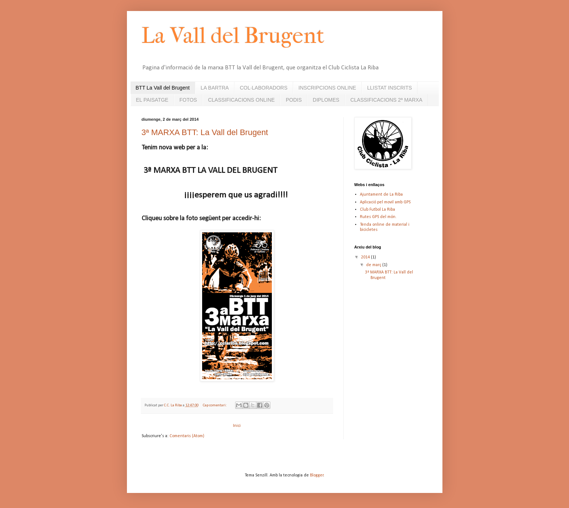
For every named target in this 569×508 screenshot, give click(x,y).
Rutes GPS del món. (378, 217)
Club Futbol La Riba (377, 209)
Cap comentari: (215, 405)
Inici (237, 426)
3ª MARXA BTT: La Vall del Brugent (205, 132)
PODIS (294, 100)
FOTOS (188, 100)
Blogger (317, 475)
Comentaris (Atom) (186, 436)
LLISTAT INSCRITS (389, 88)
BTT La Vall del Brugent (163, 88)
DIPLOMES (326, 100)
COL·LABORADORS (264, 88)
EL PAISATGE (152, 100)
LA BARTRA (215, 88)
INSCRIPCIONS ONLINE (327, 88)
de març (374, 265)
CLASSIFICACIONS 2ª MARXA (386, 100)
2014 (366, 257)
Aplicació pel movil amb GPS (385, 202)
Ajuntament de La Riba (381, 194)
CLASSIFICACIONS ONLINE (241, 100)
